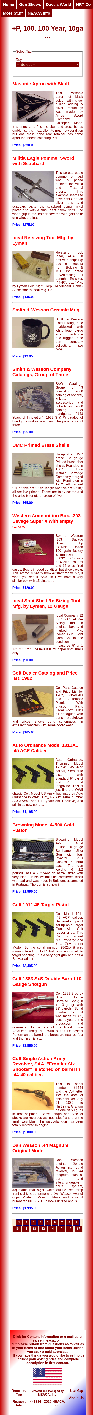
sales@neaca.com (47, 1340)
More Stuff (13, 13)
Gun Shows (30, 4)
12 (34, 1228)
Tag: (19, 60)
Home (8, 4)
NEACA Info (39, 13)
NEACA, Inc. (47, 1394)
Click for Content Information (36, 1336)
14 (52, 1228)
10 (17, 1228)
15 (60, 1228)
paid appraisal (56, 1351)
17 (78, 1228)
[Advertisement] (41, 1283)
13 (43, 1228)
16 (69, 1228)
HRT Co (83, 4)
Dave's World (58, 4)
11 (25, 1228)
